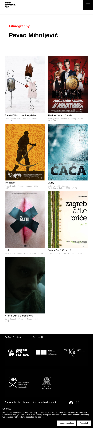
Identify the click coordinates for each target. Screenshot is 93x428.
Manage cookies (67, 423)
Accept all (84, 423)
